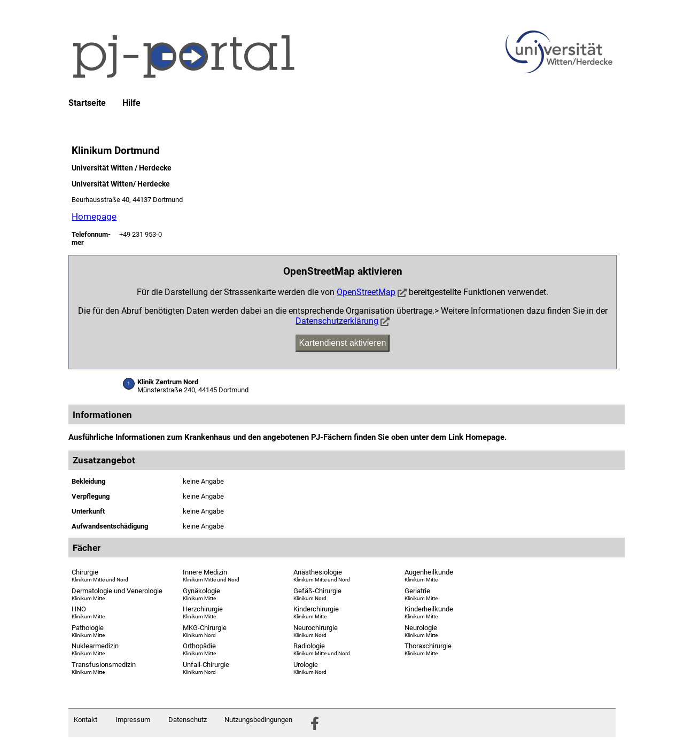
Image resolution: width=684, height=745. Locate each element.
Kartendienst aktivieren (342, 342)
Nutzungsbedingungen (258, 720)
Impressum (132, 720)
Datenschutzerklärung (337, 321)
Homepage (94, 216)
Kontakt (85, 720)
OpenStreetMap (366, 292)
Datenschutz (187, 720)
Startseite (87, 103)
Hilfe (131, 103)
